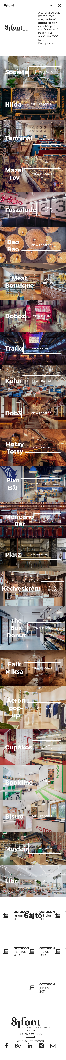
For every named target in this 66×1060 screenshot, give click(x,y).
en (45, 5)
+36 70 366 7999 (30, 1031)
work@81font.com (30, 1038)
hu (51, 5)
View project (45, 71)
